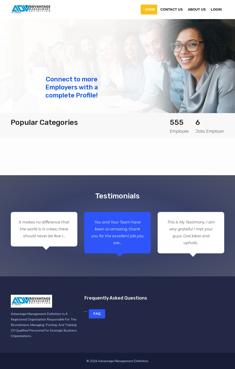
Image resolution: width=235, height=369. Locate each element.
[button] (17, 66)
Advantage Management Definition (123, 361)
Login (216, 9)
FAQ (97, 314)
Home (149, 9)
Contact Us (171, 9)
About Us (197, 9)
